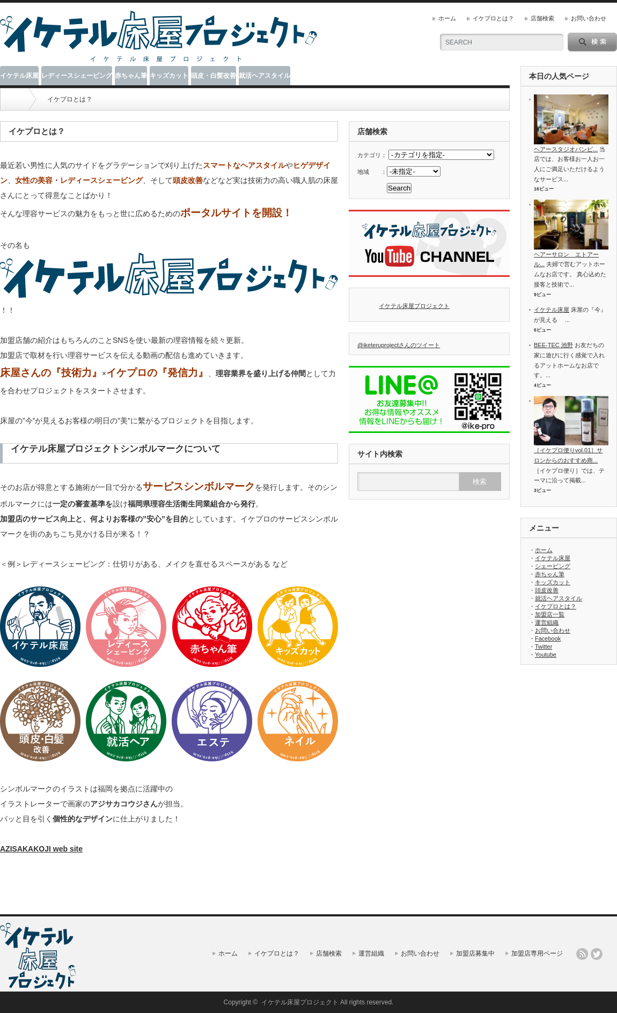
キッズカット (169, 75)
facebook (611, 954)
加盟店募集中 (475, 953)
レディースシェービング (76, 75)
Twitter (543, 646)
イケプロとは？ (493, 18)
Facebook (548, 638)
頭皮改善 (547, 590)
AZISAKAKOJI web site (41, 849)
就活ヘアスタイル (264, 75)
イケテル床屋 (19, 75)
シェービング (552, 566)
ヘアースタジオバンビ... (566, 149)
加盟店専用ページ (537, 953)
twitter (597, 954)
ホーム (447, 18)
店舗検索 (542, 18)
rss (582, 954)
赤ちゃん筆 (131, 75)
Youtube (545, 654)
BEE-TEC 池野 (553, 345)
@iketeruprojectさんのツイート (398, 345)
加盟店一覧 (549, 614)
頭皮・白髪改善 (213, 75)
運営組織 (547, 622)
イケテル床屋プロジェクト (414, 306)
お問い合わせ (588, 18)
